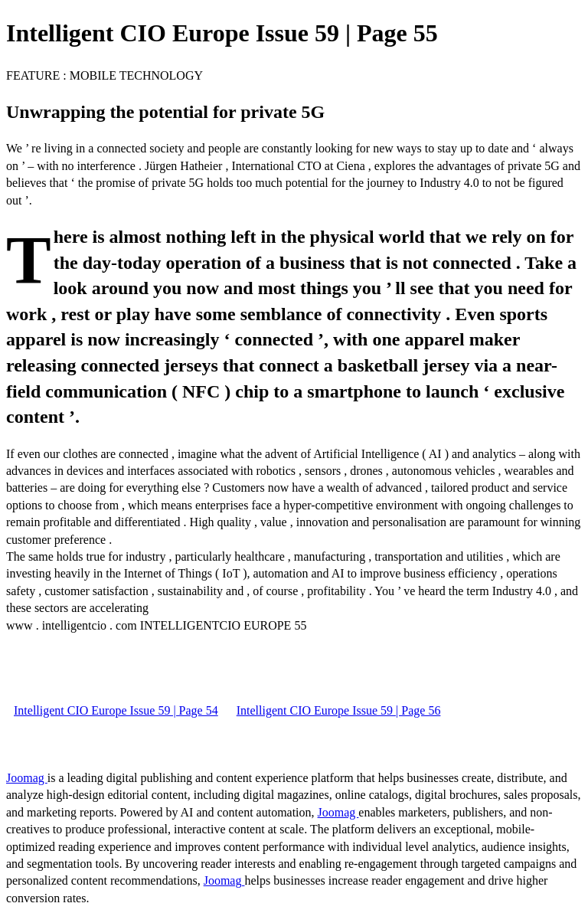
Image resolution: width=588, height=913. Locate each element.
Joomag (26, 777)
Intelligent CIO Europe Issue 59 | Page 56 (339, 710)
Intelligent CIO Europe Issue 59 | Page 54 (116, 710)
